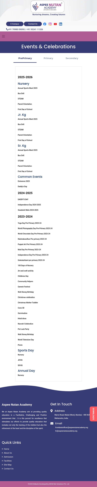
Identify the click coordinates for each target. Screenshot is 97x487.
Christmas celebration (26, 297)
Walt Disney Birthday (26, 334)
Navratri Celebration (25, 324)
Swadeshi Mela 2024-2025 (28, 210)
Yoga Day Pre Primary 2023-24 (29, 223)
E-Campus (15, 24)
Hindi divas (22, 318)
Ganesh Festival (24, 287)
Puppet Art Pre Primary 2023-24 (30, 244)
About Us (7, 453)
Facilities (7, 461)
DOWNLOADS (93, 414)
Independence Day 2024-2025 (29, 205)
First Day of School (25, 109)
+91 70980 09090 (16, 29)
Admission (7, 457)
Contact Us (32, 24)
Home (5, 449)
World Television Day (26, 340)
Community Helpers (25, 281)
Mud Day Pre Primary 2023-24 (29, 250)
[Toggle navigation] (3, 36)
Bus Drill (21, 93)
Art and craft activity (25, 271)
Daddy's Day (22, 186)
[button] (25, 58)
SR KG (20, 365)
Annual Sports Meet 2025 (27, 88)
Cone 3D (21, 308)
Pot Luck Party (23, 329)
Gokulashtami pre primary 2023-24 (31, 260)
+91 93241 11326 (34, 29)
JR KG (20, 360)
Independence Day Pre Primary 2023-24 (33, 255)
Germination (22, 313)
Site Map (7, 465)
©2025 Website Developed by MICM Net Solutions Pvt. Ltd (48, 484)
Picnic (20, 345)
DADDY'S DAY (23, 199)
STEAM (20, 99)
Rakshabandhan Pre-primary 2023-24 (32, 239)
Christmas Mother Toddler (28, 303)
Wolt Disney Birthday (26, 292)
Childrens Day (23, 276)
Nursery (21, 355)
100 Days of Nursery (25, 265)
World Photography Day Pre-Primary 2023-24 (35, 228)
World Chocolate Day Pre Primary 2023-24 (34, 234)
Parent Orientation (25, 104)
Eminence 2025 (24, 181)
